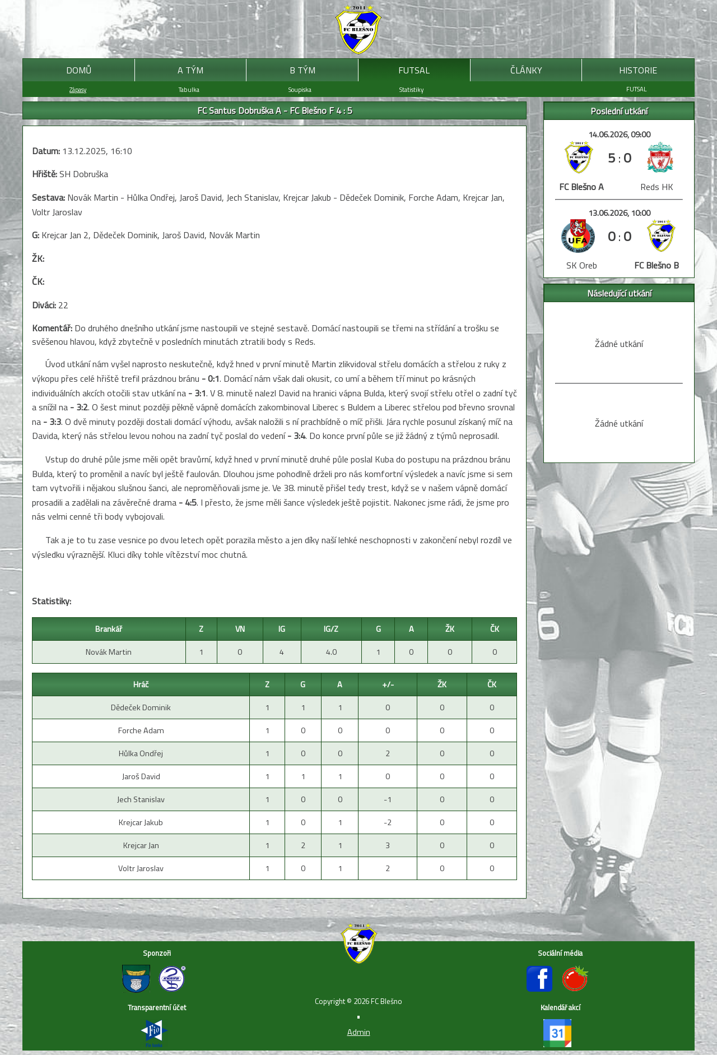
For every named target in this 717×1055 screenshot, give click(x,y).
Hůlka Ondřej (141, 753)
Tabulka (189, 89)
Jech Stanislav (141, 799)
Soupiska (299, 89)
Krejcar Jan (141, 845)
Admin (358, 1032)
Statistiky (411, 89)
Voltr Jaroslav (141, 868)
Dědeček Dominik (141, 707)
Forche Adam (141, 730)
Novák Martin (109, 652)
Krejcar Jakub (141, 822)
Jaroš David (141, 776)
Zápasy (77, 89)
